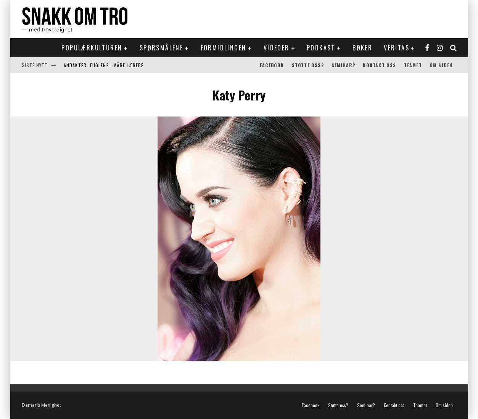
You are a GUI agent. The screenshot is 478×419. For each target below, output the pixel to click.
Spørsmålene (161, 47)
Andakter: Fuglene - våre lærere (104, 65)
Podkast (321, 47)
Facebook (272, 65)
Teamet (413, 65)
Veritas (396, 47)
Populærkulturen (91, 47)
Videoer (277, 47)
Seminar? (344, 65)
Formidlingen (223, 47)
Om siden (441, 65)
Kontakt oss (379, 65)
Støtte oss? (308, 65)
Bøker (362, 47)
